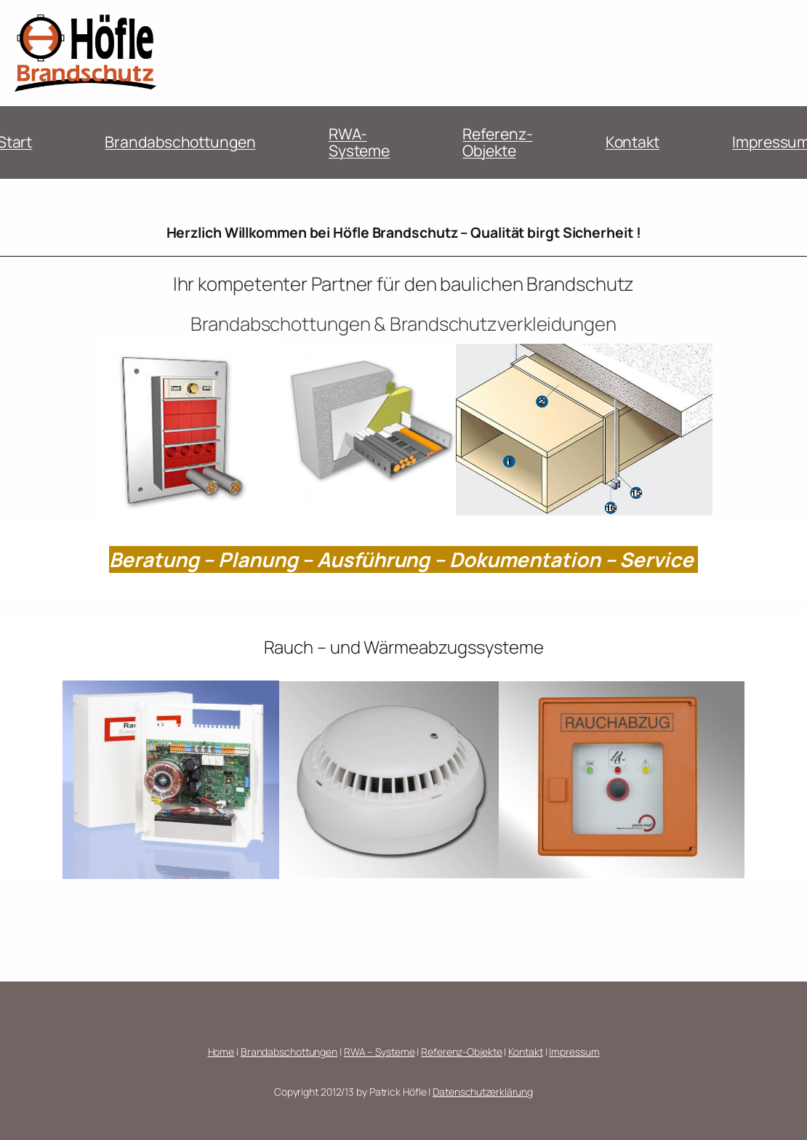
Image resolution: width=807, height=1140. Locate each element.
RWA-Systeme (359, 142)
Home (221, 1052)
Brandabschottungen (180, 142)
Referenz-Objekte (497, 142)
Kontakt (632, 142)
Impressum (574, 1052)
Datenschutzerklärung (483, 1092)
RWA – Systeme (379, 1052)
